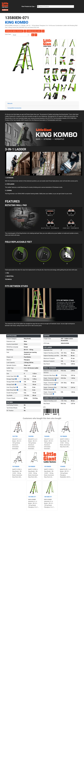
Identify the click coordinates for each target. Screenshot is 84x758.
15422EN (30, 436)
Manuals (10, 103)
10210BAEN (63, 436)
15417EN (15, 436)
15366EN (62, 466)
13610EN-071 (32, 497)
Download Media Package (14, 31)
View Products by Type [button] (28, 6)
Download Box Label (34, 31)
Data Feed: (8, 34)
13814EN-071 (48, 497)
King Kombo (16, 22)
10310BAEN (15, 466)
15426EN (46, 436)
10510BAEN (47, 466)
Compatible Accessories (14, 108)
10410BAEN (31, 466)
